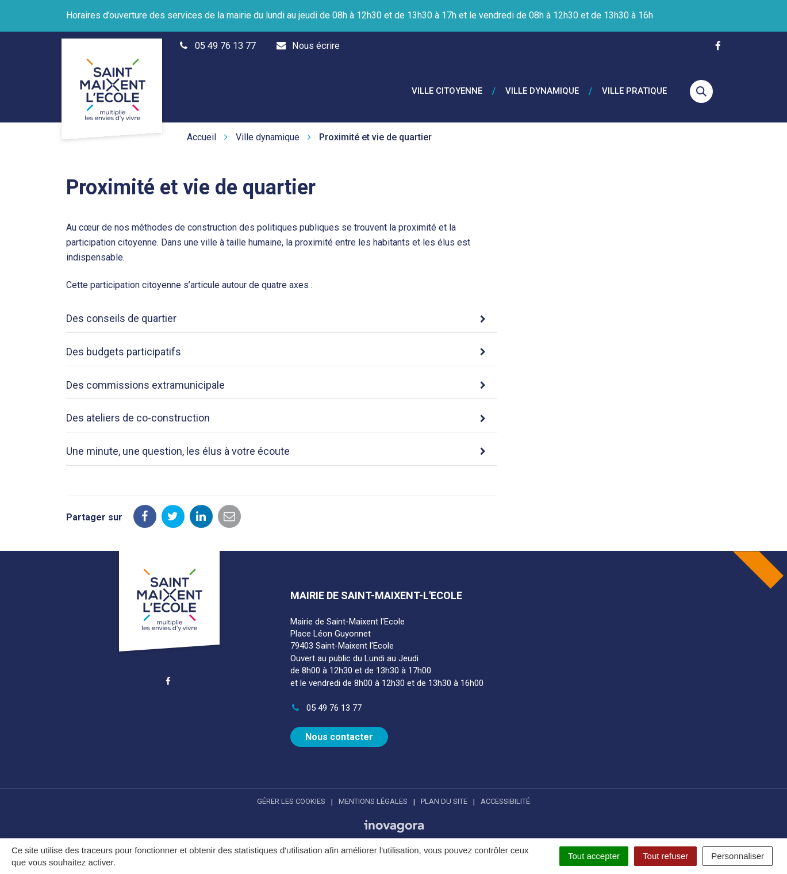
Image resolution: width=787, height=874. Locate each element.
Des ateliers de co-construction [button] (138, 404)
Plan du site (444, 788)
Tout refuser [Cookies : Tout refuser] (665, 856)
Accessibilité (505, 788)
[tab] (281, 306)
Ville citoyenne (447, 85)
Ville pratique (634, 85)
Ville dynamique (542, 85)
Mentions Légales (373, 788)
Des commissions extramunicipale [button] (145, 371)
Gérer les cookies (291, 788)
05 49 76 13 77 (326, 694)
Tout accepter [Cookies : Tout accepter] (594, 856)
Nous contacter (339, 723)
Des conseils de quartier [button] (121, 305)
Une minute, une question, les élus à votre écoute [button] (178, 438)
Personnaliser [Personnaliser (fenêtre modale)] (737, 856)
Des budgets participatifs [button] (123, 338)
